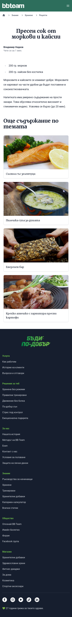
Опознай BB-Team (12, 524)
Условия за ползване (13, 457)
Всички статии (10, 508)
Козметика (8, 580)
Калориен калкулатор (14, 502)
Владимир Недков (13, 47)
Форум (6, 535)
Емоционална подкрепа (15, 418)
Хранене (29, 15)
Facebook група (10, 541)
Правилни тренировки (14, 395)
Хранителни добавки (13, 496)
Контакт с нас (9, 451)
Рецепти (43, 15)
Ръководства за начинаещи (17, 479)
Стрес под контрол (12, 412)
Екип (5, 445)
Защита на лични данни (15, 463)
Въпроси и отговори (13, 373)
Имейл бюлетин (11, 529)
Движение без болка (13, 400)
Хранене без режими (13, 389)
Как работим (9, 361)
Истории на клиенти (13, 367)
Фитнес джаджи (11, 569)
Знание (15, 15)
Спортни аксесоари (12, 586)
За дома (6, 574)
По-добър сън (9, 406)
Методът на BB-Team (13, 440)
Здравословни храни (13, 563)
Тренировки (8, 490)
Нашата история (11, 434)
